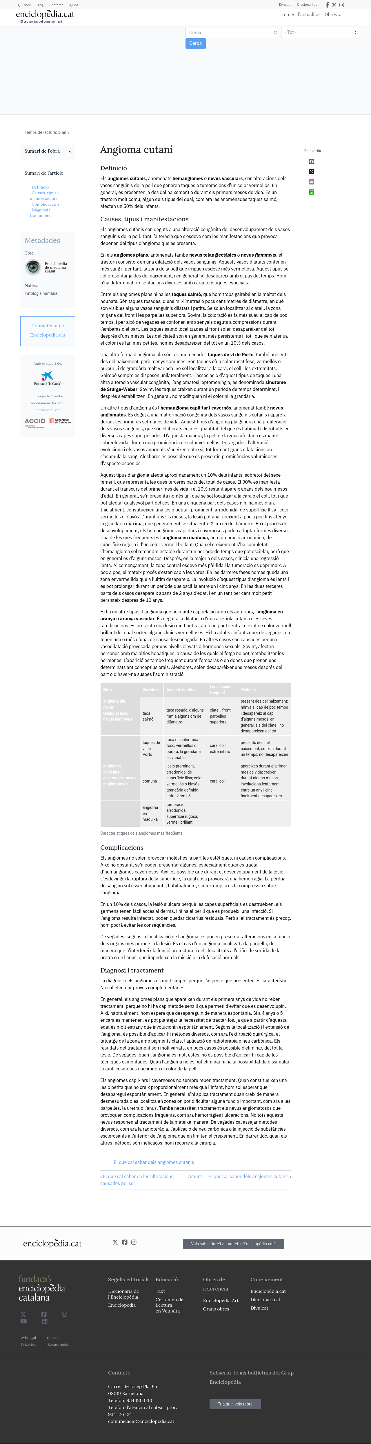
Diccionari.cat (308, 5)
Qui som (24, 5)
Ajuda (73, 5)
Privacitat (29, 1344)
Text (160, 1291)
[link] (48, 151)
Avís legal (28, 1337)
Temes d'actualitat (301, 14)
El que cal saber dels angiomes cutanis (154, 1162)
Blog (40, 5)
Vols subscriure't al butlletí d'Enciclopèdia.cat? (233, 1243)
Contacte (56, 5)
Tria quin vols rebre (235, 1404)
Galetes (53, 1337)
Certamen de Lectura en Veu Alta (169, 1305)
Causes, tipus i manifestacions (44, 195)
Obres (331, 14)
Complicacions (45, 204)
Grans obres (216, 1309)
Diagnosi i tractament (40, 212)
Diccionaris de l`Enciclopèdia (123, 1293)
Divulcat (285, 5)
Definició (40, 187)
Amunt (195, 1176)
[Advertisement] (93, 68)
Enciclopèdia (122, 1305)
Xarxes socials (59, 1344)
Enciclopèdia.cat (268, 1291)
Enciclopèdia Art (221, 1300)
